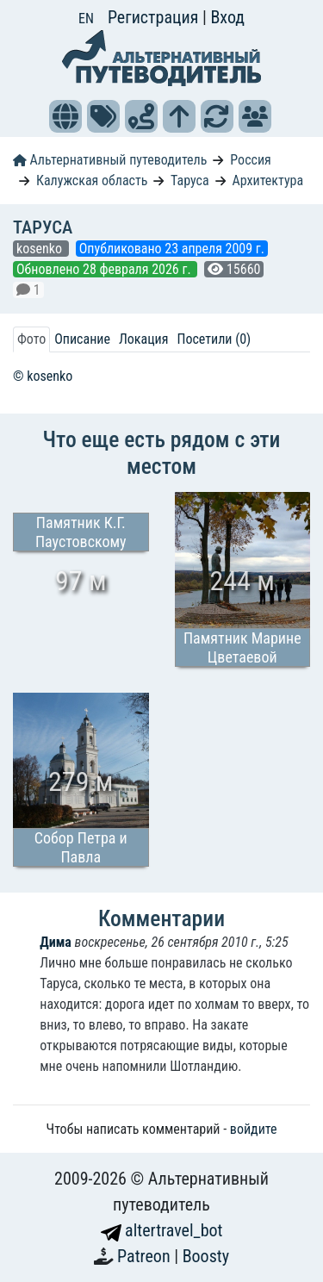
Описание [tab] (82, 339)
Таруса (190, 180)
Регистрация (155, 17)
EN (86, 18)
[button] (65, 116)
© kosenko (42, 376)
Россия (250, 160)
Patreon (145, 1256)
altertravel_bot (162, 1230)
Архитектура (268, 180)
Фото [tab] (31, 339)
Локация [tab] (144, 339)
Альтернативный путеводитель (110, 160)
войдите (253, 1129)
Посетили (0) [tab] (214, 339)
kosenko (40, 248)
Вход (227, 17)
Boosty (206, 1256)
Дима (55, 942)
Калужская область (92, 180)
